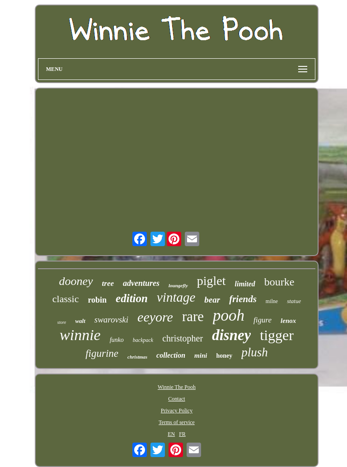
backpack (143, 340)
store (61, 322)
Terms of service (177, 422)
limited (245, 284)
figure (262, 320)
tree (108, 283)
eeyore (155, 316)
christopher (182, 338)
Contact (176, 399)
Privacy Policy (176, 410)
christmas (137, 357)
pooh (228, 315)
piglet (211, 281)
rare (193, 316)
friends (243, 299)
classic (65, 298)
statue (294, 301)
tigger (277, 335)
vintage (176, 297)
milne (272, 301)
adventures (141, 283)
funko (117, 339)
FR (182, 434)
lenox (288, 320)
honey (224, 355)
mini (200, 355)
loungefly (178, 285)
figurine (101, 353)
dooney (76, 281)
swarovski (111, 319)
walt (80, 321)
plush (254, 352)
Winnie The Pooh (177, 387)
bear (212, 299)
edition (132, 298)
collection (170, 355)
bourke (279, 282)
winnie (80, 335)
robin (97, 299)
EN (171, 434)
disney (231, 335)
